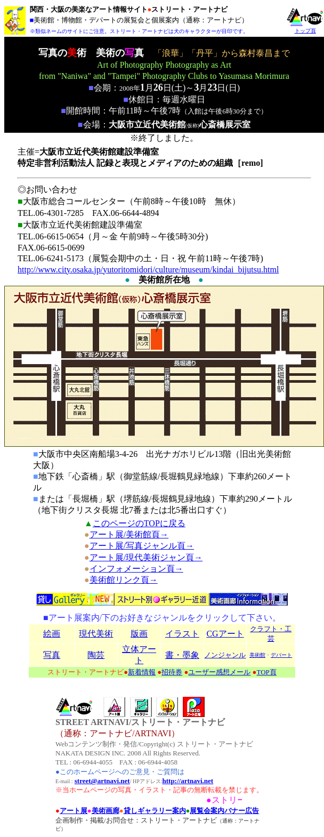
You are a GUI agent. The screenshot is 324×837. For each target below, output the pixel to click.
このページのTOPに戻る (139, 523)
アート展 (73, 811)
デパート (281, 655)
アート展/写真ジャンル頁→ (142, 545)
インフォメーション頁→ (136, 568)
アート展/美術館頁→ (129, 534)
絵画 (51, 633)
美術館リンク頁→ (124, 579)
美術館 (257, 655)
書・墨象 (182, 654)
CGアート (225, 633)
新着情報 (142, 672)
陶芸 (95, 654)
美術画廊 (105, 811)
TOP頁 (266, 672)
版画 (139, 633)
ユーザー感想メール (219, 672)
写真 (51, 654)
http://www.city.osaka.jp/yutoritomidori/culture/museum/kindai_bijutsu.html (148, 269)
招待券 (171, 672)
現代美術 (96, 633)
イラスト (182, 633)
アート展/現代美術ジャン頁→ (146, 557)
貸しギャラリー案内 (155, 811)
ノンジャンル (225, 655)
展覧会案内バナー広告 (224, 811)
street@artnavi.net (102, 781)
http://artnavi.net (188, 781)
